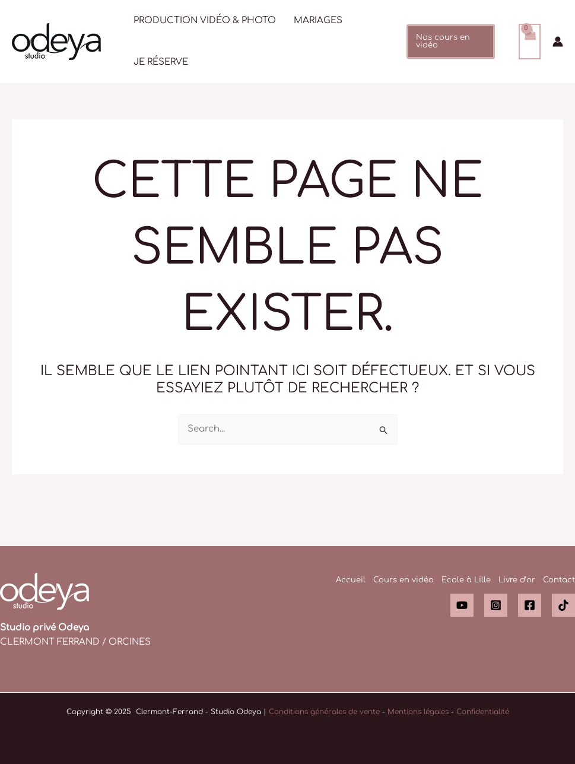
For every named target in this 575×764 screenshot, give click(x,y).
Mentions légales (418, 712)
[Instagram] (495, 605)
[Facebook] (529, 605)
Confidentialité (482, 712)
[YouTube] (462, 605)
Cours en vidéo (403, 580)
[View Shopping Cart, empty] (530, 41)
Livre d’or (516, 580)
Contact (559, 580)
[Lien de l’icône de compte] (557, 41)
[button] (450, 41)
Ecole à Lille (466, 580)
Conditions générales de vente (324, 712)
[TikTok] (563, 605)
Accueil (351, 580)
